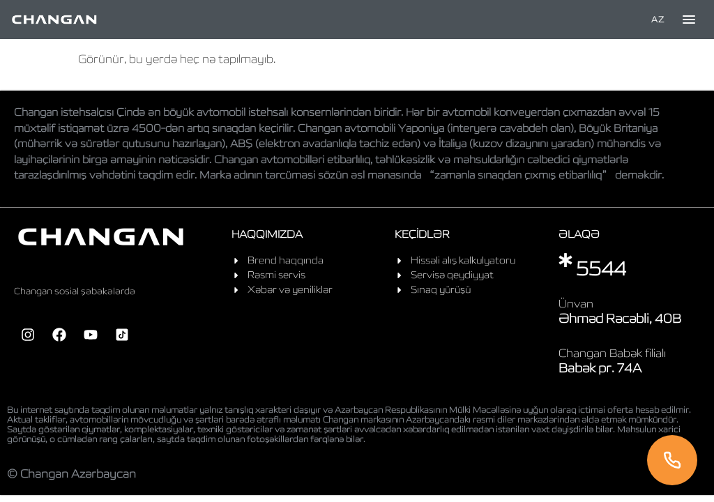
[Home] (54, 19)
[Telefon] (672, 460)
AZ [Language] (657, 19)
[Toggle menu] (689, 19)
